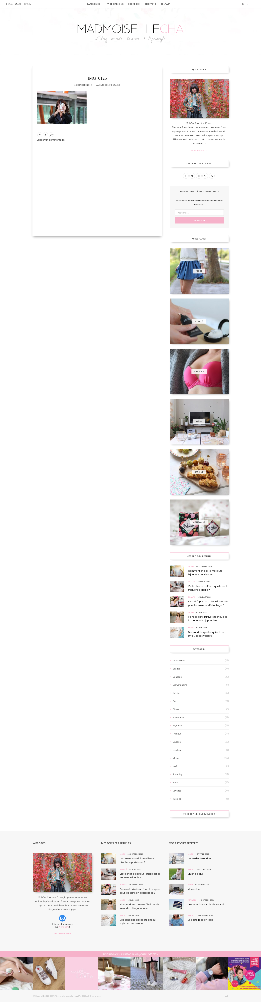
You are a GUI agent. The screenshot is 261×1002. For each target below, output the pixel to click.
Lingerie (177, 741)
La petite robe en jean (200, 920)
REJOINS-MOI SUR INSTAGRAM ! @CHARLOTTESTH (130, 954)
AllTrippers (64, 927)
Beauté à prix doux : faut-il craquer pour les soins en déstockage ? (208, 603)
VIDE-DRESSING (115, 4)
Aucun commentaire (108, 85)
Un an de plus (195, 874)
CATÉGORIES (93, 4)
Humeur (177, 733)
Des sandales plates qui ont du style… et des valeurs (206, 634)
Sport (175, 782)
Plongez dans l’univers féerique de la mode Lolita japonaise (208, 618)
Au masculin (179, 660)
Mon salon (194, 889)
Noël (175, 766)
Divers (176, 709)
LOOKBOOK (134, 4)
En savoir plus (199, 150)
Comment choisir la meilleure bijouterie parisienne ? (205, 572)
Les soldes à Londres (199, 858)
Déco (175, 701)
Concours (177, 676)
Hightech (177, 725)
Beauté (191, 582)
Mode (191, 566)
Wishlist (177, 798)
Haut (225, 996)
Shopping (177, 774)
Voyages (177, 790)
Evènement (178, 717)
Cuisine (176, 693)
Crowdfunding (180, 684)
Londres (177, 749)
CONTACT (165, 4)
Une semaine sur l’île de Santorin (206, 904)
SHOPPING (150, 4)
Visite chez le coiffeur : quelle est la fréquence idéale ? (208, 588)
